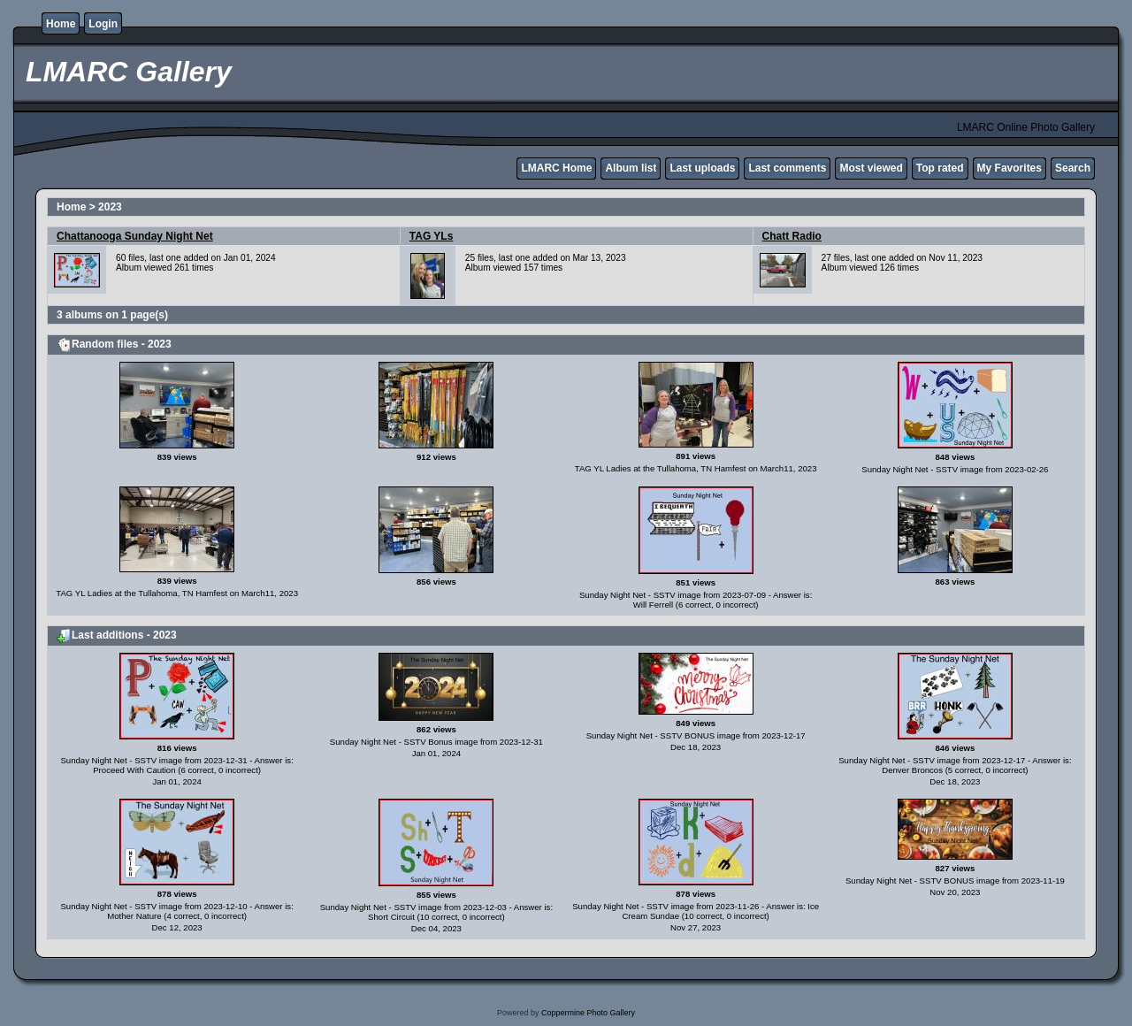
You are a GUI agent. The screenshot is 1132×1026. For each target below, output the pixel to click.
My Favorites (1009, 168)
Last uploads (702, 168)
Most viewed (870, 168)
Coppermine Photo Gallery (588, 1012)
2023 (110, 207)
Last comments (787, 168)
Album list (630, 168)
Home (60, 24)
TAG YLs (431, 236)
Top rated (940, 168)
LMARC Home (556, 168)
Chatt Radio (792, 236)
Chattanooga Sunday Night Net (135, 236)
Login (103, 24)
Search (1072, 168)
